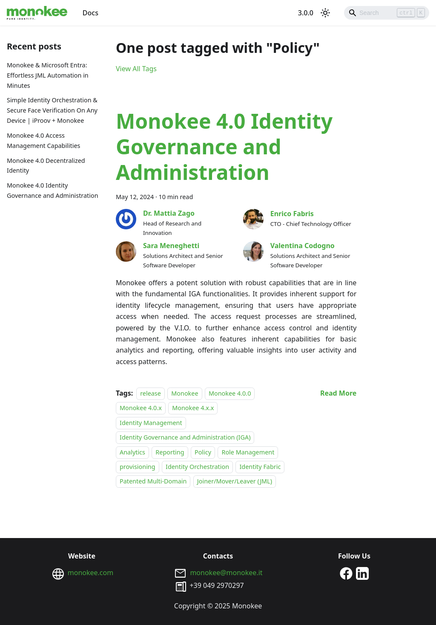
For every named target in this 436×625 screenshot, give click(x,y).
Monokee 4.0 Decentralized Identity (46, 165)
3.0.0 (305, 12)
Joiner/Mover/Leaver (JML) (234, 481)
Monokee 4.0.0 (230, 393)
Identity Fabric (260, 467)
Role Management (247, 452)
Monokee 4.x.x (193, 408)
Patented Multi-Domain (153, 481)
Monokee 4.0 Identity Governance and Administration (52, 190)
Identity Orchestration (197, 467)
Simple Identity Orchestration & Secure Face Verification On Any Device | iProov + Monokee (52, 110)
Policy (203, 452)
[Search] (386, 13)
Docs (90, 12)
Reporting (169, 452)
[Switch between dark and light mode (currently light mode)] (325, 13)
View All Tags (136, 68)
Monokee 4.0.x (141, 408)
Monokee (184, 393)
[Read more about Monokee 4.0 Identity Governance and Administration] (338, 393)
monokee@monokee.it (226, 572)
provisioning (137, 467)
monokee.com (90, 572)
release (150, 393)
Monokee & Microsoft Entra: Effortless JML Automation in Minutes (48, 75)
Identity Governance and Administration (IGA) (185, 437)
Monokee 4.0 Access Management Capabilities (43, 140)
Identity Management (151, 423)
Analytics (132, 452)
